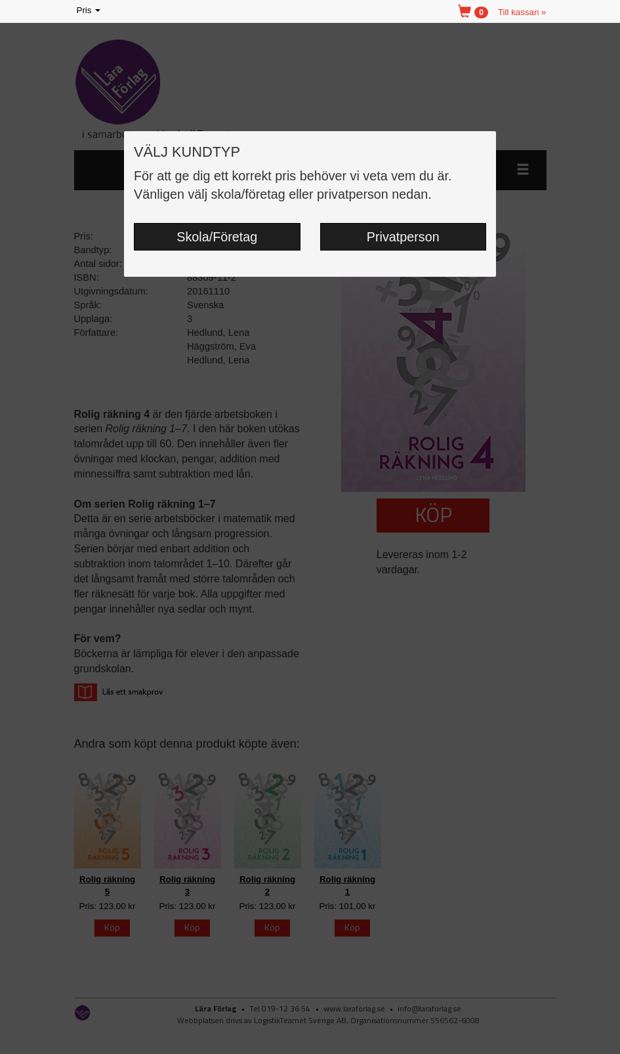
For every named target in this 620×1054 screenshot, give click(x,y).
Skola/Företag (216, 237)
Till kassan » (522, 12)
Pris (90, 10)
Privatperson (403, 237)
